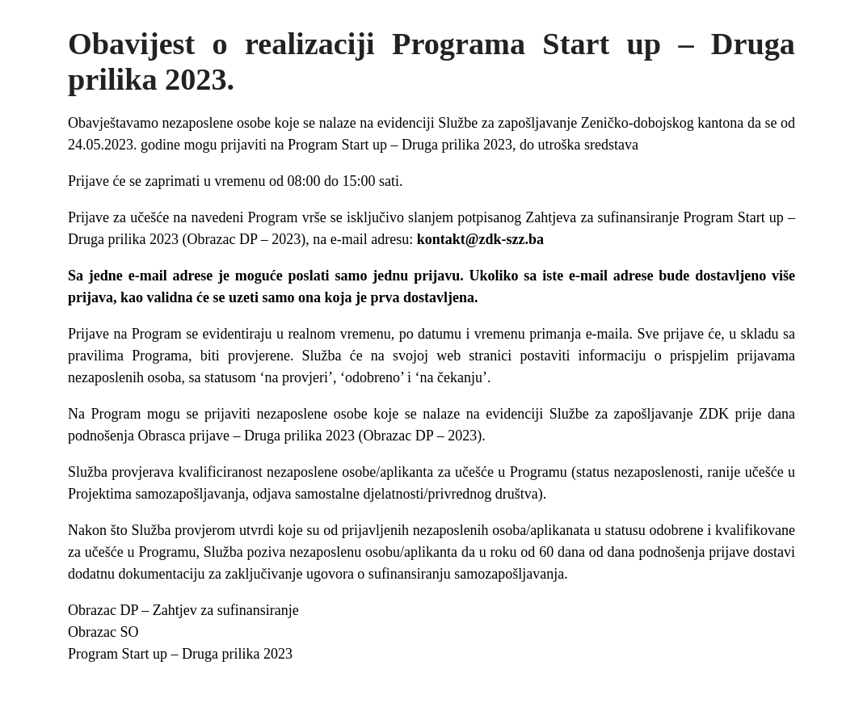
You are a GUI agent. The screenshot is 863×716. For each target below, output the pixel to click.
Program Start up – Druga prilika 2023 (180, 654)
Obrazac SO (103, 632)
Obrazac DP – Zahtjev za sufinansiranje (185, 610)
